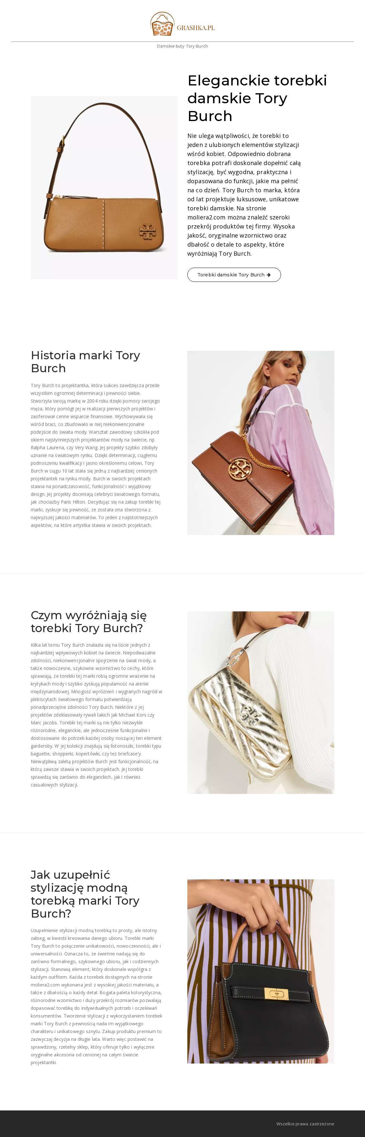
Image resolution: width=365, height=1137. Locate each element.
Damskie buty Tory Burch (182, 54)
